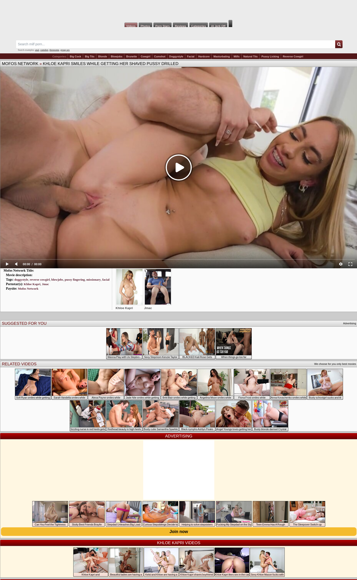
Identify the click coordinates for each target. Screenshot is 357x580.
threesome (54, 50)
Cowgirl (145, 56)
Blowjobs (117, 56)
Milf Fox (178, 10)
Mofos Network (20, 63)
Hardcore (204, 56)
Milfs (237, 56)
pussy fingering (75, 279)
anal (37, 50)
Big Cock (75, 56)
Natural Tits (250, 56)
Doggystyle (176, 56)
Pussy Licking (270, 56)
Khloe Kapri (32, 284)
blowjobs (57, 279)
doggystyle (21, 279)
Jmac (45, 284)
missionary (93, 279)
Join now (178, 531)
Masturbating (221, 56)
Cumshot (159, 56)
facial (105, 279)
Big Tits (89, 56)
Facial (190, 56)
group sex (65, 50)
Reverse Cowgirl (293, 56)
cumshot (44, 50)
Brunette (131, 56)
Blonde (102, 56)
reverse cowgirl (40, 279)
